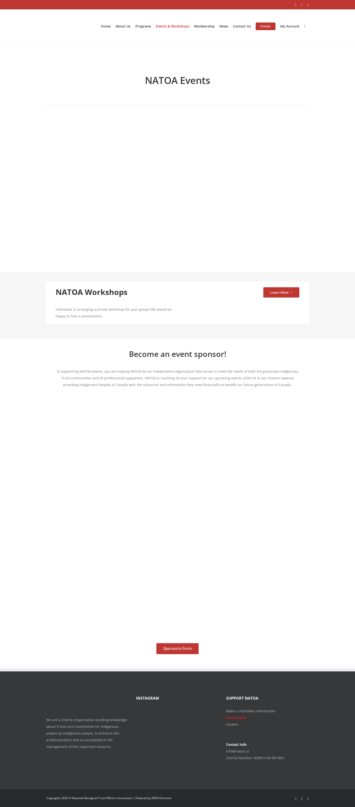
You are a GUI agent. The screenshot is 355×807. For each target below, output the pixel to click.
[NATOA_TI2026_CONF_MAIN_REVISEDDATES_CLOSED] (168, 121)
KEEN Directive (161, 798)
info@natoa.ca (237, 751)
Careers (232, 724)
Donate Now (236, 717)
